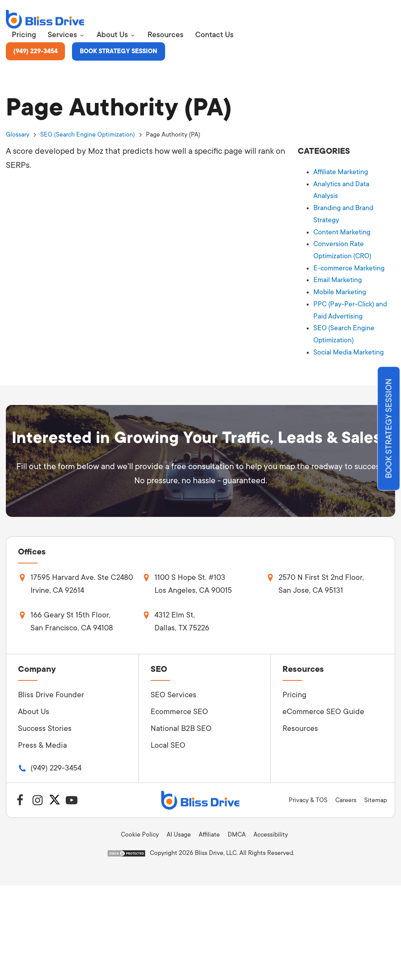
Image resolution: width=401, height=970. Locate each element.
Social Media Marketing (348, 348)
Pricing (294, 691)
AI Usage (179, 830)
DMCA (237, 830)
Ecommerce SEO (179, 708)
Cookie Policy (140, 830)
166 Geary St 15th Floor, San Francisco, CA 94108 (72, 617)
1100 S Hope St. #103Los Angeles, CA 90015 (193, 579)
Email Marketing (337, 277)
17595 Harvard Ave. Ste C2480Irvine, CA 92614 (82, 579)
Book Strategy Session (121, 51)
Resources (300, 724)
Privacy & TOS (308, 795)
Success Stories (45, 724)
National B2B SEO (181, 724)
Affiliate (209, 830)
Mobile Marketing (340, 289)
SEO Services (173, 691)
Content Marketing (342, 230)
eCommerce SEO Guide (323, 708)
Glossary (17, 134)
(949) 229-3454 (36, 51)
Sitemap (375, 795)
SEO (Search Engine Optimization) (87, 134)
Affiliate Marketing (341, 172)
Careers (345, 795)
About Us (33, 708)
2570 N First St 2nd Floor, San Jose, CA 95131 (322, 579)
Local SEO (168, 741)
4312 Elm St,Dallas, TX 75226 (182, 617)
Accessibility (271, 830)
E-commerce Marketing (349, 266)
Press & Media (42, 741)
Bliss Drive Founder (51, 691)
